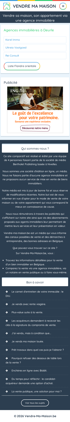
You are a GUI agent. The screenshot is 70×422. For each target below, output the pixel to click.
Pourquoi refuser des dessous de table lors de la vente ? (33, 360)
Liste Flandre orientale (22, 66)
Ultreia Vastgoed (16, 47)
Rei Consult (12, 55)
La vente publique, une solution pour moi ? (37, 391)
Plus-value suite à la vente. (27, 312)
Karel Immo (12, 39)
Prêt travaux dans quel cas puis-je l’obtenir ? (38, 349)
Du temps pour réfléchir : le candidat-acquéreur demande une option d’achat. (31, 381)
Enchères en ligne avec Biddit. (29, 370)
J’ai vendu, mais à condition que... (31, 333)
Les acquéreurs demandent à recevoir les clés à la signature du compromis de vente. (33, 322)
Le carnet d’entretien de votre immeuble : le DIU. (34, 293)
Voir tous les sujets (35, 402)
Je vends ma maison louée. (28, 341)
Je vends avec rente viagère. (29, 304)
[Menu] (63, 6)
